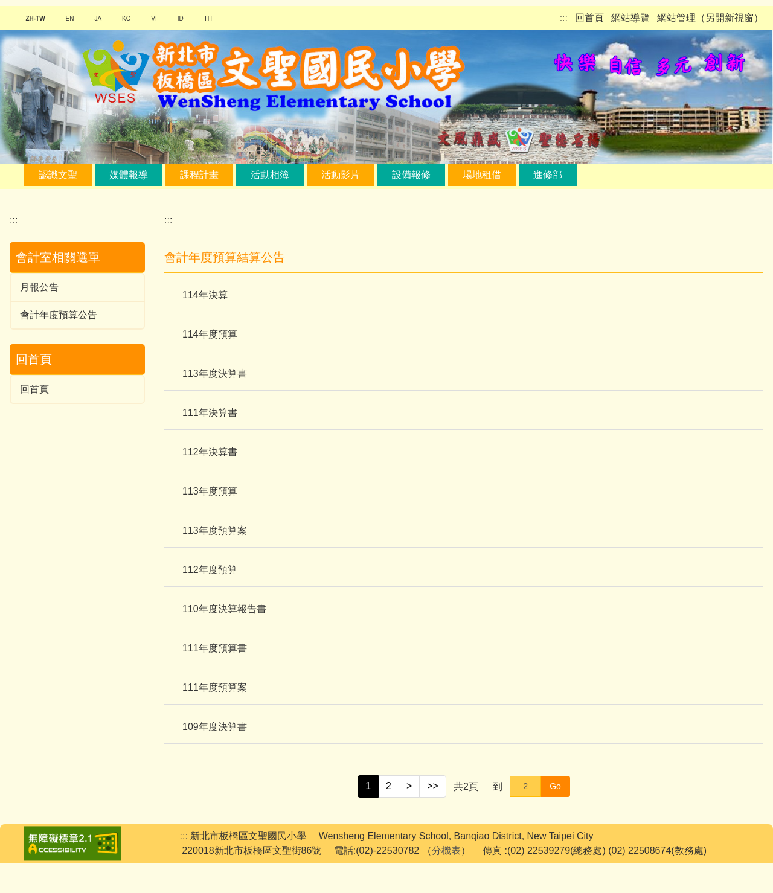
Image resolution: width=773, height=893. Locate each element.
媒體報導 (128, 175)
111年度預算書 (214, 678)
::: (564, 18)
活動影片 (340, 175)
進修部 (547, 175)
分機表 (446, 880)
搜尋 (174, 204)
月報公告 (39, 317)
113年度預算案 (214, 560)
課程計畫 (199, 175)
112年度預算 (209, 600)
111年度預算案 (214, 717)
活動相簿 (270, 175)
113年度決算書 (214, 403)
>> (432, 816)
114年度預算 (209, 364)
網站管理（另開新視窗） (710, 18)
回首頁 (589, 18)
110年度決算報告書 (224, 639)
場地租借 (482, 175)
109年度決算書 (214, 757)
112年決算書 (209, 482)
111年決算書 (209, 443)
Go (555, 816)
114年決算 (205, 325)
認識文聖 (58, 175)
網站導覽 (630, 18)
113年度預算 (209, 521)
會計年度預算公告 (58, 345)
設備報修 (411, 175)
